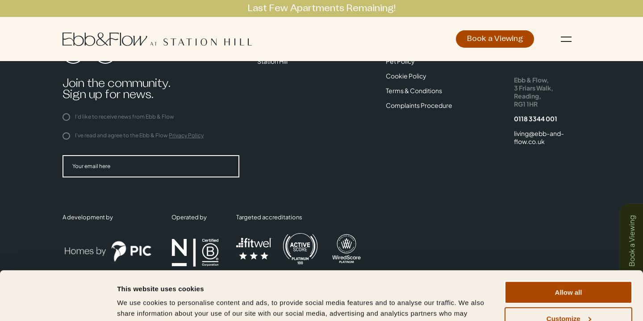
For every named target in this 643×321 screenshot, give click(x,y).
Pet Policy (400, 61)
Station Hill (272, 61)
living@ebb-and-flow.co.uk (539, 137)
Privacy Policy (186, 135)
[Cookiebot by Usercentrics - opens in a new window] (58, 303)
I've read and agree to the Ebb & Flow (133, 135)
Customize (569, 272)
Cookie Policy (406, 76)
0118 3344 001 (535, 119)
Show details (138, 303)
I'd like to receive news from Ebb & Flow (118, 116)
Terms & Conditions (414, 90)
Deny (568, 299)
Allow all (568, 246)
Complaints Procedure (419, 105)
